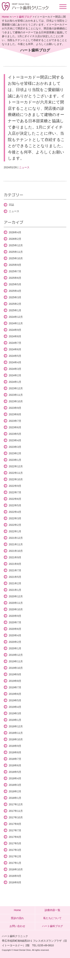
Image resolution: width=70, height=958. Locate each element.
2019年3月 (15, 713)
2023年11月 (16, 394)
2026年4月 (15, 232)
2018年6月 (15, 765)
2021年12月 (16, 537)
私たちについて (52, 918)
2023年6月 (15, 427)
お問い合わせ (17, 926)
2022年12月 (16, 466)
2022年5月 (15, 505)
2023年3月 (15, 446)
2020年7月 (15, 622)
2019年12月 (16, 654)
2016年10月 (16, 869)
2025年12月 (16, 245)
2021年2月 (15, 583)
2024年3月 (15, 368)
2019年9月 (15, 674)
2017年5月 (15, 843)
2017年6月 (15, 836)
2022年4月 (15, 511)
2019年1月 (15, 719)
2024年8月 (15, 336)
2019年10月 (16, 667)
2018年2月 (15, 791)
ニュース (24, 167)
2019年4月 (15, 706)
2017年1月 (15, 862)
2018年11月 (16, 732)
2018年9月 (15, 745)
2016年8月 (15, 882)
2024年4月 (15, 362)
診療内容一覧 (52, 910)
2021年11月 (16, 544)
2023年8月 (15, 414)
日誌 (11, 204)
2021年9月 (15, 557)
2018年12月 (16, 726)
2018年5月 (15, 771)
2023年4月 (15, 440)
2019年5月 (15, 700)
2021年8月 (15, 563)
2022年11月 (16, 472)
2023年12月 (16, 388)
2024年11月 (16, 323)
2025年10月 (16, 258)
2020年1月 (15, 648)
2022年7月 (15, 492)
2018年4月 (15, 778)
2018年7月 (15, 758)
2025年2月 (15, 303)
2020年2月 (15, 641)
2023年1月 (15, 459)
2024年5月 (15, 355)
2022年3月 (15, 518)
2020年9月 (15, 615)
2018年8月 (15, 752)
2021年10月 (16, 550)
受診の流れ (17, 918)
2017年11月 (16, 810)
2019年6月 (15, 693)
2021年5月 (15, 576)
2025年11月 (16, 251)
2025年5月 (15, 284)
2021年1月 (15, 589)
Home (5, 16)
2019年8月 (15, 680)
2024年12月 (16, 316)
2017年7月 (15, 830)
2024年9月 (15, 329)
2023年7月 (15, 420)
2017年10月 (16, 817)
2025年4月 (15, 290)
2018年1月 (15, 797)
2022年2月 (15, 524)
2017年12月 (16, 804)
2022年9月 (15, 485)
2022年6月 (15, 498)
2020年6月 (15, 628)
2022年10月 (16, 479)
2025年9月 (15, 264)
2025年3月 (15, 297)
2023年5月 (15, 433)
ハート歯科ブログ (21, 16)
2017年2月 (15, 856)
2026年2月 (15, 238)
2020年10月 (16, 609)
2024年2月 (15, 375)
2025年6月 (15, 277)
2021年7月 (15, 570)
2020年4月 (15, 635)
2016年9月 (15, 875)
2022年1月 (15, 531)
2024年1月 (15, 381)
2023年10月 (16, 401)
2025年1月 (15, 310)
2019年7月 (15, 687)
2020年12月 (16, 596)
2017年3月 (15, 849)
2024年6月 (15, 349)
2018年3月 (15, 784)
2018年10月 (16, 739)
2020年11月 (16, 602)
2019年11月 (16, 661)
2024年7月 (15, 342)
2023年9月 (15, 407)
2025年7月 (15, 271)
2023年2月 (15, 453)
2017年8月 (15, 823)
